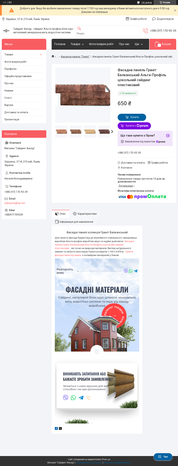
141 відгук (146, 2)
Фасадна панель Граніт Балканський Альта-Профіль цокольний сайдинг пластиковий (94, 245)
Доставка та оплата (16, 112)
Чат (163, 456)
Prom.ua (106, 459)
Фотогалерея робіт (15, 61)
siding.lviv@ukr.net (14, 203)
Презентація (11, 119)
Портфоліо (10, 68)
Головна (59, 44)
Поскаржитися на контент (89, 462)
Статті (8, 97)
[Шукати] (79, 29)
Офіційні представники (18, 76)
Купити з (137, 125)
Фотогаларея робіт (101, 44)
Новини (8, 90)
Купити (134, 117)
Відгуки (8, 105)
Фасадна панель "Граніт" (75, 56)
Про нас (124, 44)
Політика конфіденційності (117, 462)
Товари (75, 44)
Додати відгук (165, 18)
